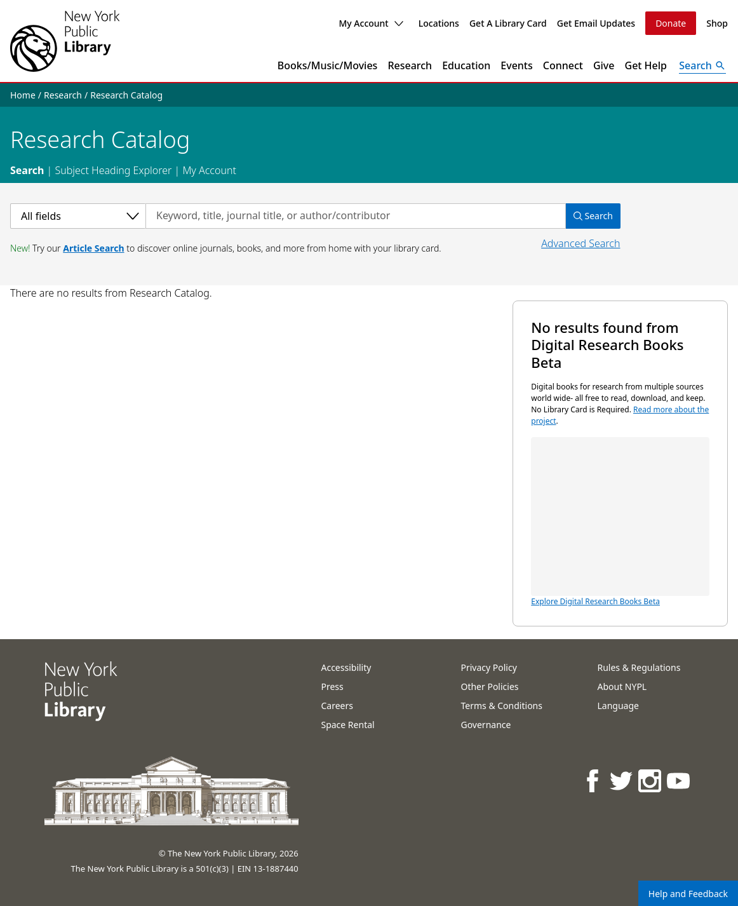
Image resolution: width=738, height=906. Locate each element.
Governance (485, 725)
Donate (670, 23)
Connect (563, 65)
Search (27, 170)
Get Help (646, 65)
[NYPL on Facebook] (593, 780)
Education (466, 65)
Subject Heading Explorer (113, 170)
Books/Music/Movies (328, 65)
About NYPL (622, 686)
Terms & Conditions (501, 706)
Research (409, 65)
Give (604, 65)
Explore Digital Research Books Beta (620, 522)
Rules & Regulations (638, 667)
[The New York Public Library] (64, 41)
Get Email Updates (596, 23)
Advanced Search (580, 243)
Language (617, 706)
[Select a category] (77, 216)
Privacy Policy (488, 667)
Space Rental (347, 725)
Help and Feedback (688, 894)
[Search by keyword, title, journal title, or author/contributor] (355, 216)
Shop (717, 23)
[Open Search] (702, 65)
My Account (371, 23)
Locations (439, 23)
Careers (336, 706)
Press (332, 686)
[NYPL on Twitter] (622, 780)
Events (516, 65)
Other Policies (489, 686)
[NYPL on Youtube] (679, 780)
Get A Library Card (508, 23)
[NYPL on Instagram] (650, 780)
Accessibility (346, 667)
